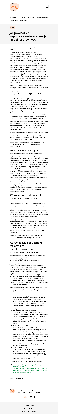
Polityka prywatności (29, 405)
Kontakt (38, 392)
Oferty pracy (31, 390)
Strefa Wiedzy (22, 392)
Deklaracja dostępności (29, 408)
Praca (12, 27)
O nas (30, 392)
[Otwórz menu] (47, 7)
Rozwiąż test (21, 390)
